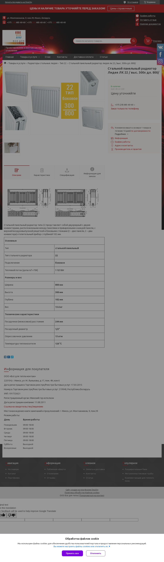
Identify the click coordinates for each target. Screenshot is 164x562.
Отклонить (95, 553)
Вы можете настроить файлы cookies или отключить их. (80, 546)
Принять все (72, 553)
